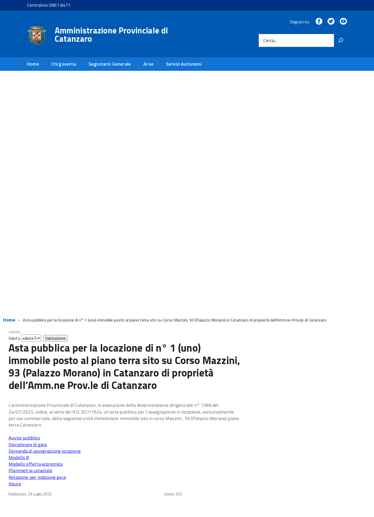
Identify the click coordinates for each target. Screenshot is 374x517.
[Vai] (340, 40)
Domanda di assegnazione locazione (45, 451)
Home (33, 63)
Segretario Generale (110, 63)
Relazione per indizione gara (37, 477)
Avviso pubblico (24, 437)
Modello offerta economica (36, 463)
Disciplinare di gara (28, 444)
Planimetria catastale (30, 470)
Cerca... (270, 40)
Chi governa (63, 63)
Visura (15, 483)
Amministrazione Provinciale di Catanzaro (111, 34)
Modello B (19, 457)
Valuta (14, 338)
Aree (148, 63)
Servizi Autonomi (184, 63)
